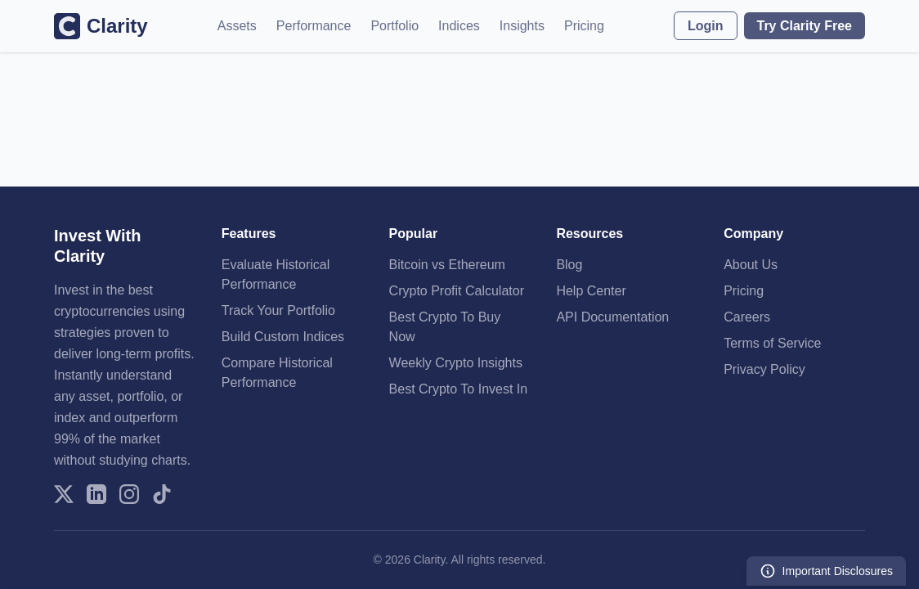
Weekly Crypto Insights (455, 363)
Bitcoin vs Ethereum (447, 265)
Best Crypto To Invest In (458, 389)
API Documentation (612, 317)
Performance (314, 26)
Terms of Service (772, 343)
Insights (522, 26)
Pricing (584, 26)
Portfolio (394, 26)
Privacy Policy (764, 369)
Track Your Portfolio (278, 310)
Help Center (590, 291)
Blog (569, 265)
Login (706, 26)
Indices (459, 26)
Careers (747, 317)
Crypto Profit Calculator (456, 291)
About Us (751, 265)
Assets (237, 26)
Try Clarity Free (805, 26)
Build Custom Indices (283, 337)
